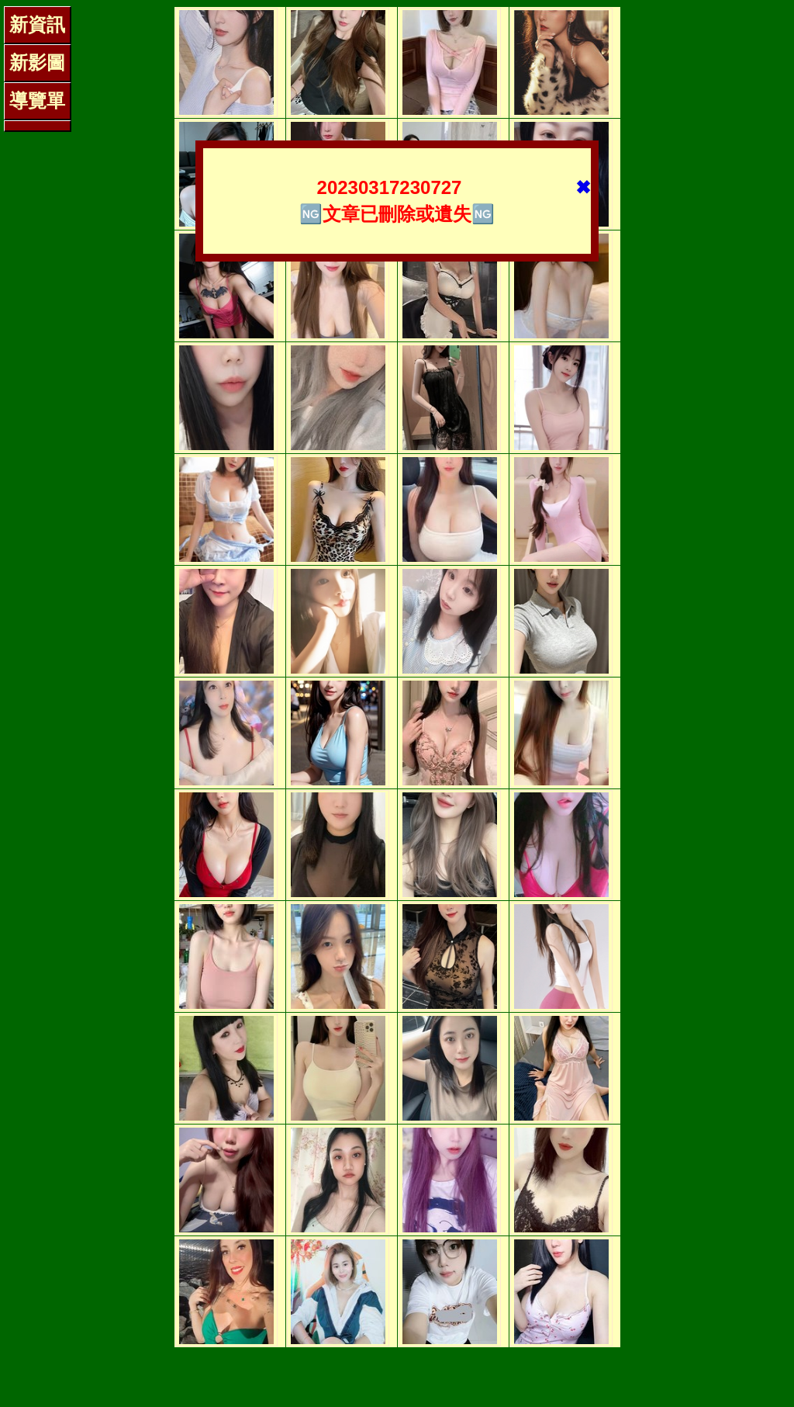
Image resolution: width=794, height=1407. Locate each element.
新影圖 (37, 62)
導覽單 (37, 100)
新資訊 (37, 24)
